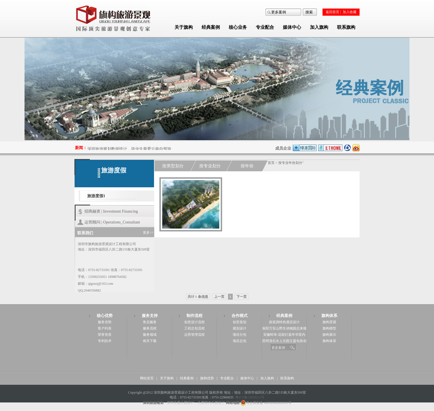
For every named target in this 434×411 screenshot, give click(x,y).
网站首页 (147, 378)
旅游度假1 (96, 196)
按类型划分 (173, 166)
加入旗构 (319, 27)
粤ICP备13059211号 (249, 397)
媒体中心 (292, 27)
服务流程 (150, 328)
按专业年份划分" (291, 163)
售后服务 (150, 322)
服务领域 (150, 335)
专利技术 (104, 341)
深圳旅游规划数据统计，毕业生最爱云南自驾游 (129, 149)
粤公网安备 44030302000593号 (265, 403)
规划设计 (239, 328)
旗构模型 (329, 328)
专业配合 (265, 27)
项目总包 (239, 341)
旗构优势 (207, 378)
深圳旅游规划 (153, 403)
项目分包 (239, 335)
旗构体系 (329, 341)
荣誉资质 (104, 335)
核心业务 (238, 27)
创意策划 (239, 322)
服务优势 (104, 322)
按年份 (247, 166)
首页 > (273, 163)
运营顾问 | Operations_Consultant (112, 222)
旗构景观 (329, 322)
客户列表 (104, 328)
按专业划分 (210, 166)
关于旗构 (184, 27)
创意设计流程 (194, 322)
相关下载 (150, 341)
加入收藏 (349, 12)
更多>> (148, 233)
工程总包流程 (194, 328)
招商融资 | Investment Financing (111, 211)
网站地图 (233, 403)
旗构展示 (329, 335)
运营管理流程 (194, 335)
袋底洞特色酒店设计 (284, 322)
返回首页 (332, 12)
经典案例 (211, 27)
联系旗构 (346, 27)
